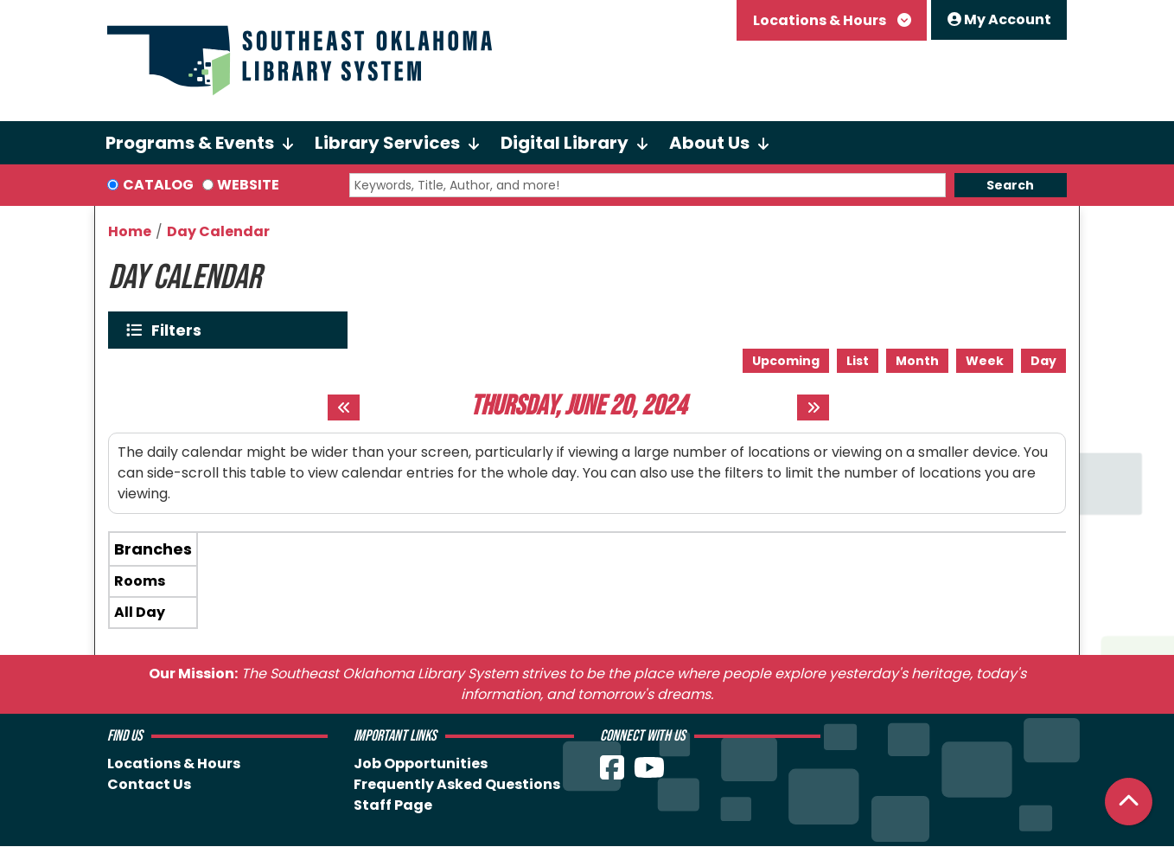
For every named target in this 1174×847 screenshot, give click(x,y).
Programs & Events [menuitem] (189, 143)
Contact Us (149, 784)
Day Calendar (218, 231)
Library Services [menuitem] (387, 143)
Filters (180, 330)
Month (917, 360)
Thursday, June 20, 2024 (578, 406)
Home (129, 231)
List (857, 360)
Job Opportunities (421, 763)
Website (248, 185)
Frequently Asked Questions (457, 784)
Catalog (158, 185)
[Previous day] (344, 407)
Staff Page (393, 805)
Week (985, 360)
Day (1043, 360)
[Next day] (813, 407)
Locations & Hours (821, 20)
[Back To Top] (1128, 801)
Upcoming (786, 360)
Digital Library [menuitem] (564, 143)
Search (1010, 185)
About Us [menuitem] (709, 143)
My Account (999, 19)
